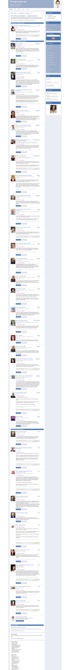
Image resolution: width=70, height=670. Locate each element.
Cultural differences (15, 663)
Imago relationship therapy (16, 646)
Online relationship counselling (16, 649)
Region (19, 9)
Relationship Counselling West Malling (52, 96)
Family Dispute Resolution (16, 645)
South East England (50, 57)
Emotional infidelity (15, 665)
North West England (38, 628)
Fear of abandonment (15, 666)
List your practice (49, 29)
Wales (48, 67)
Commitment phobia (15, 661)
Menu (48, 22)
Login (60, 9)
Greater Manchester (30, 628)
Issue (27, 9)
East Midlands (49, 48)
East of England (49, 45)
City (23, 9)
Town (15, 9)
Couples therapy (14, 644)
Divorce (13, 664)
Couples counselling (15, 643)
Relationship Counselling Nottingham (52, 93)
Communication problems (16, 662)
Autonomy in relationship (15, 658)
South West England (50, 59)
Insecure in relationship (15, 668)
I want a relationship (15, 667)
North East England (50, 52)
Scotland (48, 71)
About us (48, 27)
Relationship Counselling (15, 652)
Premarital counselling (15, 650)
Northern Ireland (49, 69)
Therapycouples (50, 12)
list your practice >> (21, 638)
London (48, 50)
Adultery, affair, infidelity (15, 657)
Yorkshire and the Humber (51, 64)
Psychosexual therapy (15, 651)
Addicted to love (14, 656)
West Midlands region (50, 62)
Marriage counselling (15, 647)
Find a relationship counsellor (52, 25)
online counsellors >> (21, 630)
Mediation (13, 648)
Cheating (13, 659)
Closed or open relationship (16, 660)
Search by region (50, 43)
